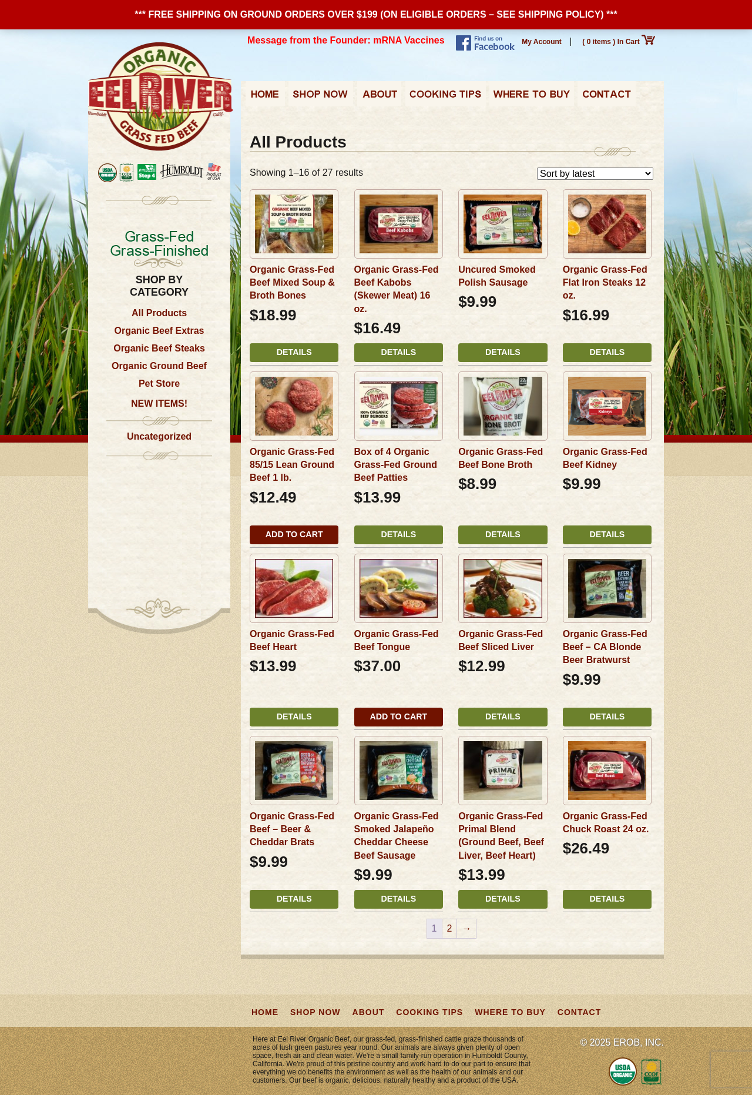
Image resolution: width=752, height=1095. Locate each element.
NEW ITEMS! (159, 403)
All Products (159, 313)
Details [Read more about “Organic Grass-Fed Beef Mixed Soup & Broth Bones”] (294, 352)
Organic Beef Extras (159, 331)
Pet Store (159, 384)
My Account (542, 42)
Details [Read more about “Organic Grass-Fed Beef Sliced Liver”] (503, 716)
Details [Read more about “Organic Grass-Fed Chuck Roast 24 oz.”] (607, 898)
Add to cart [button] (294, 534)
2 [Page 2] (449, 928)
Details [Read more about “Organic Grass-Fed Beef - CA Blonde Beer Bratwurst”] (607, 716)
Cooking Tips (445, 97)
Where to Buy (531, 97)
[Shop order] (595, 174)
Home (265, 97)
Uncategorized (159, 436)
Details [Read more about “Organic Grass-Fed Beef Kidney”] (607, 534)
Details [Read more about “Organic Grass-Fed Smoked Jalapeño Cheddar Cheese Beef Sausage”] (398, 898)
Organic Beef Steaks (159, 348)
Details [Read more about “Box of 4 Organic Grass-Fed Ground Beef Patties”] (398, 534)
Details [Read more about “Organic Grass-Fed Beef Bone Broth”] (503, 534)
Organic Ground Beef (159, 366)
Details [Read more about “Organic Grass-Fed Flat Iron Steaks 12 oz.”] (607, 352)
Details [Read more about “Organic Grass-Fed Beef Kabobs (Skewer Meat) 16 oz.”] (398, 352)
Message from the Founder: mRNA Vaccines (346, 40)
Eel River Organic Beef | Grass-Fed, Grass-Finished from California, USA (160, 97)
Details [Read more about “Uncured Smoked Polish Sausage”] (503, 352)
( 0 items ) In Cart (618, 42)
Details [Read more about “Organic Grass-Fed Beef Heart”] (294, 716)
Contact (607, 97)
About (379, 97)
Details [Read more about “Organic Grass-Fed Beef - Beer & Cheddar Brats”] (294, 898)
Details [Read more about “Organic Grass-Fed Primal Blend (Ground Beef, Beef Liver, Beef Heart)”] (503, 898)
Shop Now (321, 97)
